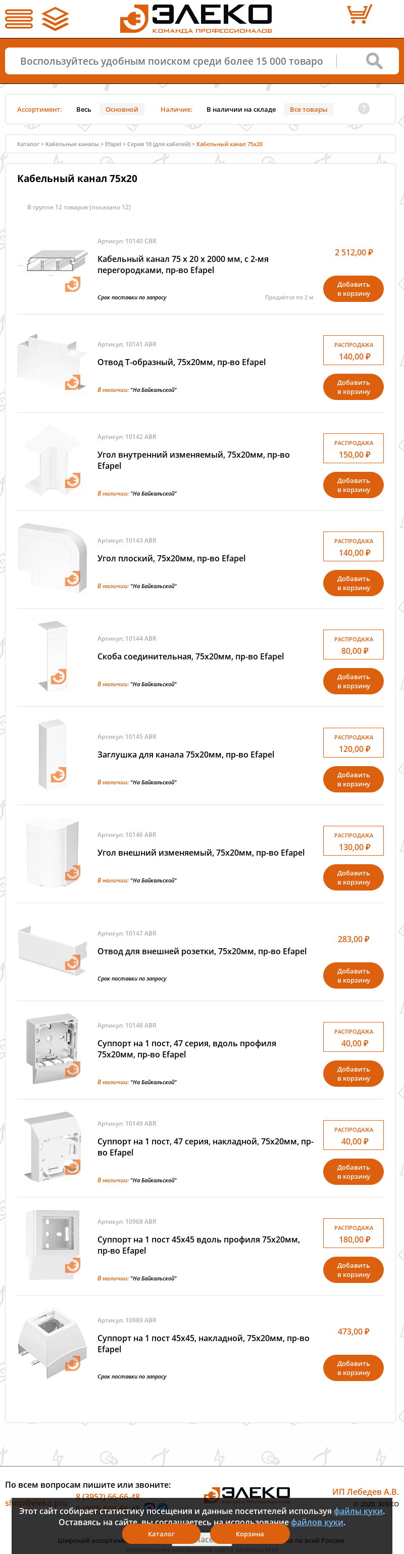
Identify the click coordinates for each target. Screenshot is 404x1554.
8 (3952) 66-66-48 (108, 1496)
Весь (83, 109)
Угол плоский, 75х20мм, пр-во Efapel (171, 558)
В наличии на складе (241, 109)
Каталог (28, 144)
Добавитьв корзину (353, 289)
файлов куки (317, 1522)
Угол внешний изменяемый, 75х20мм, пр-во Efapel (201, 852)
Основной (122, 109)
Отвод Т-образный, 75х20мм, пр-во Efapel (181, 362)
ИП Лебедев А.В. (365, 1491)
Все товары (309, 109)
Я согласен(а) (202, 1539)
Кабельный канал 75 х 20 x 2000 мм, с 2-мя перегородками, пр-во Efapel (183, 264)
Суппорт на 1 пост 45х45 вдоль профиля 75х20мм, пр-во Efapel (198, 1245)
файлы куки (358, 1511)
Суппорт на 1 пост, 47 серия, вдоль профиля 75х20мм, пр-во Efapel (186, 1049)
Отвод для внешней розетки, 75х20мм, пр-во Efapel (202, 951)
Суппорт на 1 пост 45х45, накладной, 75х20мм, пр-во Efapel (203, 1344)
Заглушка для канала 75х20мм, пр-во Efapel (185, 754)
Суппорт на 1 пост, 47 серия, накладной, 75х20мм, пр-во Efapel (205, 1147)
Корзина (250, 1533)
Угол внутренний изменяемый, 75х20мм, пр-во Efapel (193, 460)
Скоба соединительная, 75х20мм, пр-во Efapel (190, 656)
